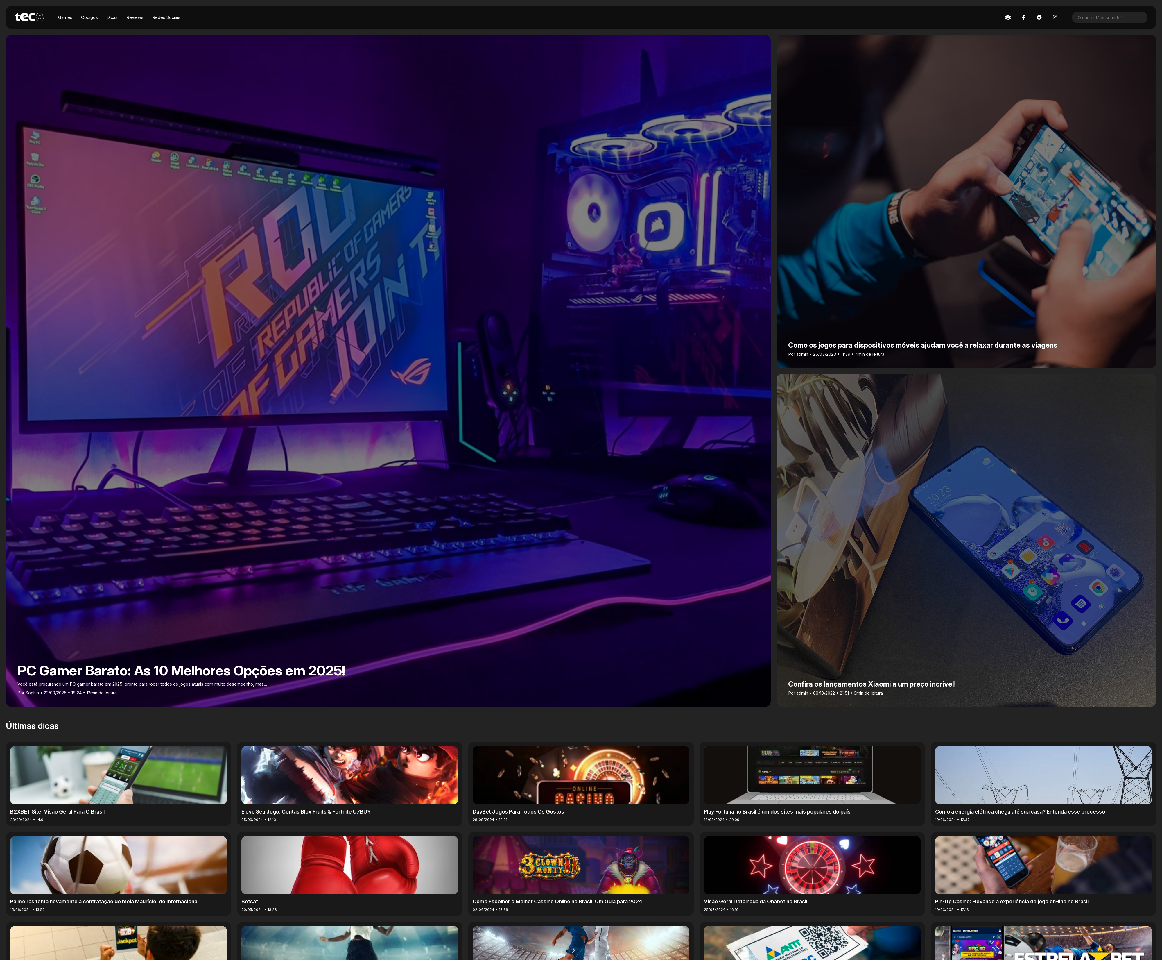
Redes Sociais (167, 17)
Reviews (135, 17)
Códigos (89, 17)
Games (65, 17)
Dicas (112, 17)
